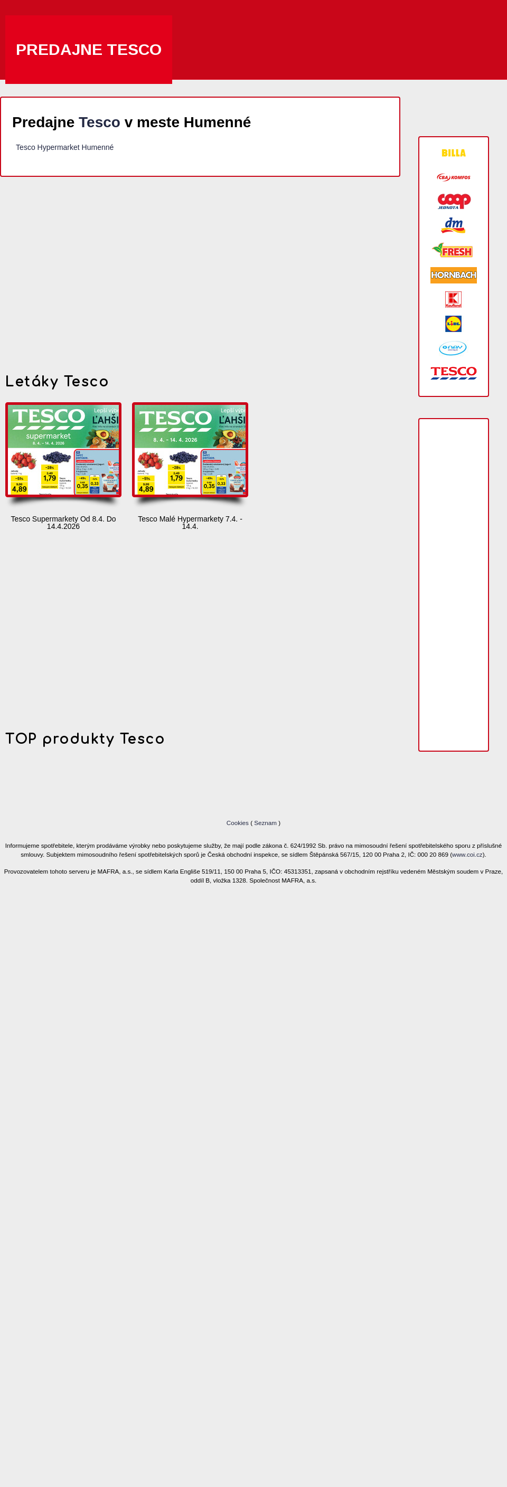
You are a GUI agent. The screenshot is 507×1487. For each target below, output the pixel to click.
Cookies (238, 822)
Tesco (99, 122)
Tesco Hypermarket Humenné (65, 147)
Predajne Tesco (89, 49)
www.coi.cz (467, 854)
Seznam (265, 822)
